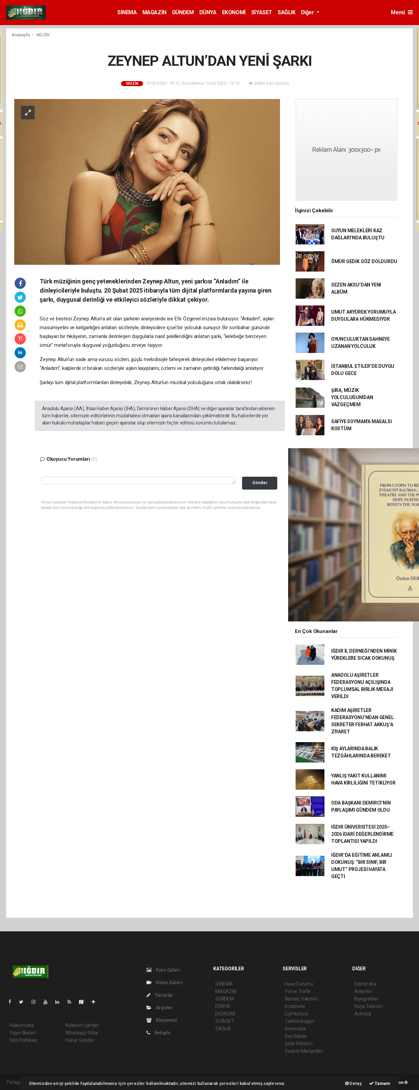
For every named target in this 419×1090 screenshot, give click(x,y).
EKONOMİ (234, 12)
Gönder (259, 482)
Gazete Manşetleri (304, 1051)
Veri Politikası (23, 1040)
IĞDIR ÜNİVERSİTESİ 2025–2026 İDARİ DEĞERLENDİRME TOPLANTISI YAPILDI (362, 834)
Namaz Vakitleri (301, 999)
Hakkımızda (21, 1025)
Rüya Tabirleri (368, 1006)
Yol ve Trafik (298, 991)
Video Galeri (164, 982)
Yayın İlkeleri (22, 1032)
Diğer (308, 12)
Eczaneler (295, 1006)
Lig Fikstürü (296, 1013)
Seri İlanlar (296, 1036)
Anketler (363, 991)
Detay (353, 1083)
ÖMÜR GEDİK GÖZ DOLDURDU (364, 261)
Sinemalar (295, 1028)
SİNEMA (127, 12)
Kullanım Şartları (82, 1025)
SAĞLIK (287, 12)
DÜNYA (208, 12)
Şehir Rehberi (299, 1043)
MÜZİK (43, 34)
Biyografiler (366, 999)
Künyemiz (161, 1020)
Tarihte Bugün (299, 1021)
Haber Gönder (79, 1040)
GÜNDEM (183, 12)
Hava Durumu (299, 984)
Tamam (379, 1083)
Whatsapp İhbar (81, 1032)
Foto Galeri (163, 970)
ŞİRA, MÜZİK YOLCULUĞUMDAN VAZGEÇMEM (352, 397)
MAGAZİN (154, 12)
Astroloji (362, 1013)
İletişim (158, 1032)
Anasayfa (21, 34)
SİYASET (261, 12)
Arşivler (159, 1007)
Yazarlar (159, 995)
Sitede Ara (365, 984)
